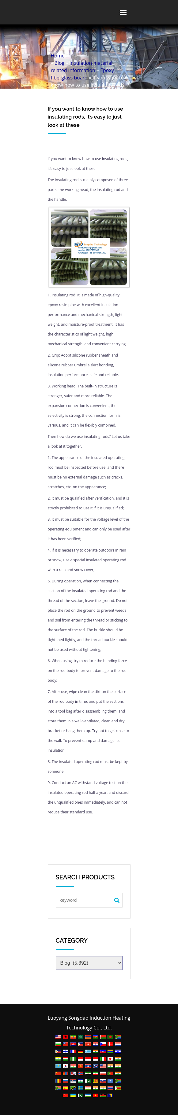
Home (58, 55)
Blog (60, 63)
